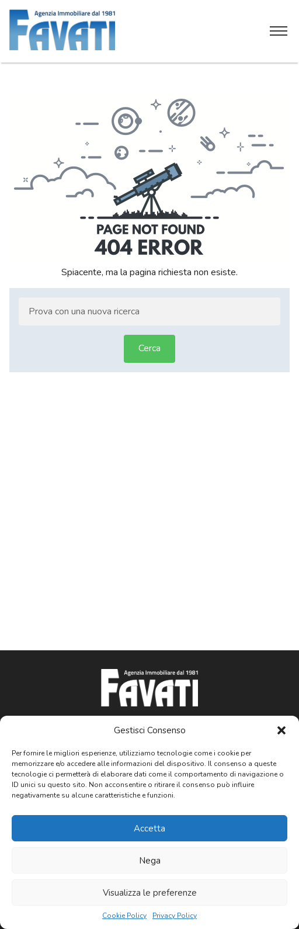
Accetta (149, 828)
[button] (281, 730)
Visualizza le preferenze (150, 893)
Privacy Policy (174, 915)
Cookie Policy (124, 915)
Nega (150, 860)
